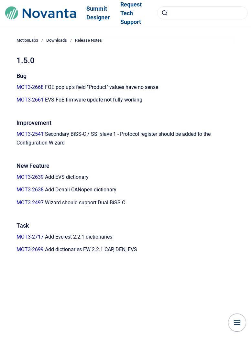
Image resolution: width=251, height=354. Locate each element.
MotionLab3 (27, 40)
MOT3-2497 (30, 202)
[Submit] (164, 13)
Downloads (56, 40)
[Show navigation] (237, 322)
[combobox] (202, 13)
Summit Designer (98, 13)
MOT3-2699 (30, 249)
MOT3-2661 (30, 100)
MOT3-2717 (30, 237)
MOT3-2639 (30, 177)
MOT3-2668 (30, 87)
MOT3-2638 (30, 190)
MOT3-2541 (30, 134)
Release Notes (88, 40)
